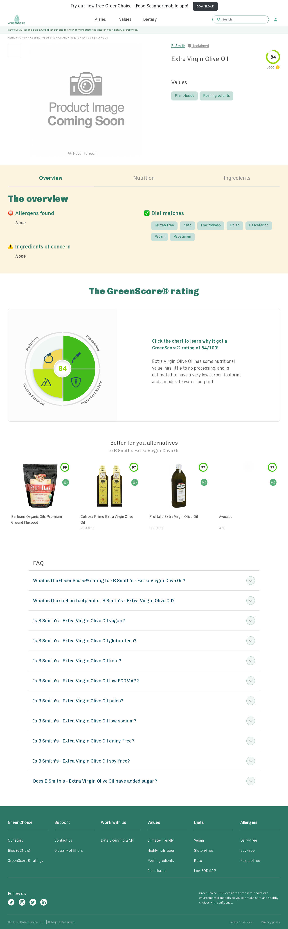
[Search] (242, 19)
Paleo (235, 225)
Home (11, 38)
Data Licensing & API (117, 840)
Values (125, 19)
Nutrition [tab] (144, 178)
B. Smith (178, 46)
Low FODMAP (205, 871)
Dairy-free (248, 840)
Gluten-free (203, 851)
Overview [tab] (51, 178)
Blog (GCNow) (19, 851)
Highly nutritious (161, 851)
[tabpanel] (144, 225)
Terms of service (240, 922)
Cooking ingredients (42, 38)
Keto (187, 225)
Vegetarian (182, 237)
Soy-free (247, 851)
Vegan (159, 237)
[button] (240, 20)
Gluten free (164, 225)
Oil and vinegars (68, 38)
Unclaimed (200, 46)
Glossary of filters (68, 851)
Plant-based (184, 96)
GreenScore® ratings (25, 861)
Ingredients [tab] (237, 178)
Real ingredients (216, 96)
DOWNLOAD (205, 7)
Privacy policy (270, 922)
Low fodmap (211, 225)
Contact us (63, 840)
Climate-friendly (160, 840)
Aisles (100, 19)
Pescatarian (258, 225)
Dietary (150, 19)
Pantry (22, 38)
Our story (15, 840)
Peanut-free (250, 861)
